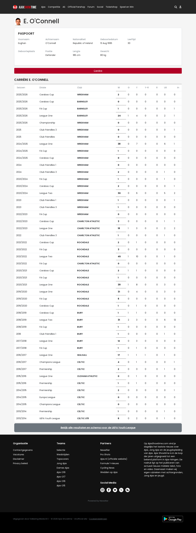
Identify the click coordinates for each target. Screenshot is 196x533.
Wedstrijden (63, 454)
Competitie (53, 6)
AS (64, 6)
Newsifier (105, 450)
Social (99, 6)
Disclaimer (18, 458)
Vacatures (18, 454)
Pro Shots (105, 454)
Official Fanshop (74, 6)
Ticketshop (111, 6)
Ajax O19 (61, 472)
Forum (91, 6)
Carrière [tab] (98, 70)
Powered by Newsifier (98, 500)
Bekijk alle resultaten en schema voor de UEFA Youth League (98, 427)
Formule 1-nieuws (109, 463)
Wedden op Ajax (109, 472)
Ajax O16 (61, 481)
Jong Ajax (62, 463)
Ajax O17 (61, 476)
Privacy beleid (20, 463)
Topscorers (63, 458)
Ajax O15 (61, 485)
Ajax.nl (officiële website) (113, 458)
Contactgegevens (23, 450)
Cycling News (107, 467)
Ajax (43, 6)
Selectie (61, 450)
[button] (175, 7)
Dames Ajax (63, 467)
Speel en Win (127, 6)
